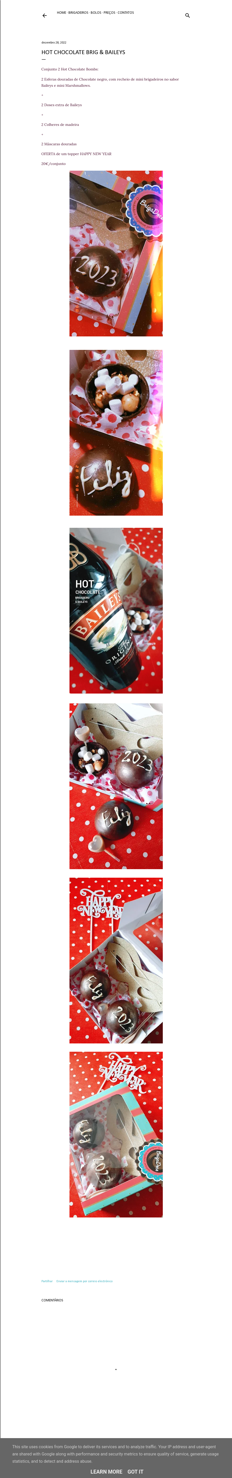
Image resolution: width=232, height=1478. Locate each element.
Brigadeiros (78, 13)
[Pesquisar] (188, 14)
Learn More (106, 1472)
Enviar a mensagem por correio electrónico (85, 1281)
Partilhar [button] (47, 1281)
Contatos (126, 13)
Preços (109, 13)
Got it (136, 1472)
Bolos (96, 13)
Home (61, 13)
